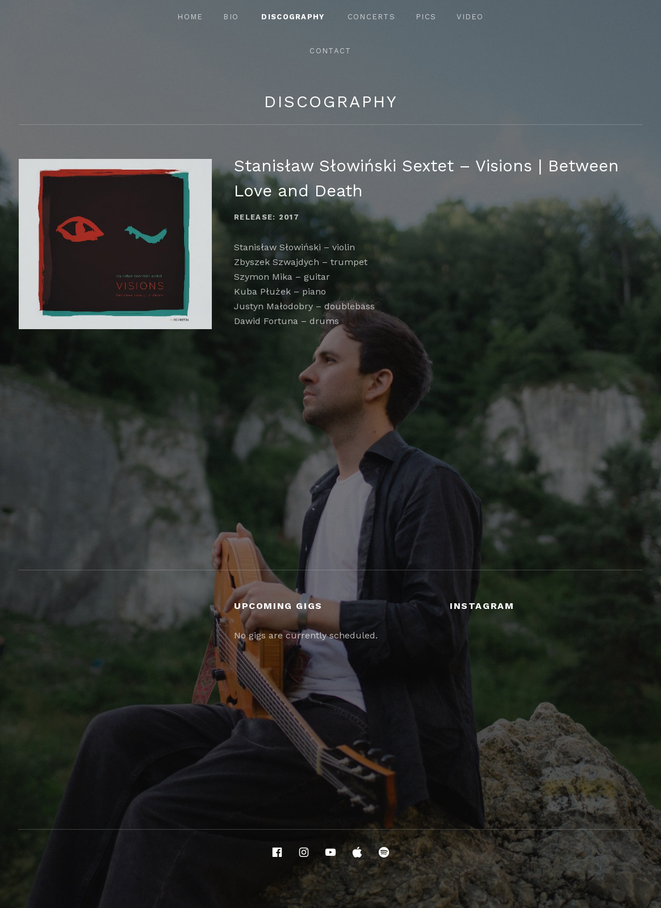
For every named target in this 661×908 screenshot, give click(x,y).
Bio (231, 16)
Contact (330, 51)
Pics (426, 16)
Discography (292, 16)
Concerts (371, 16)
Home (190, 16)
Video (470, 16)
